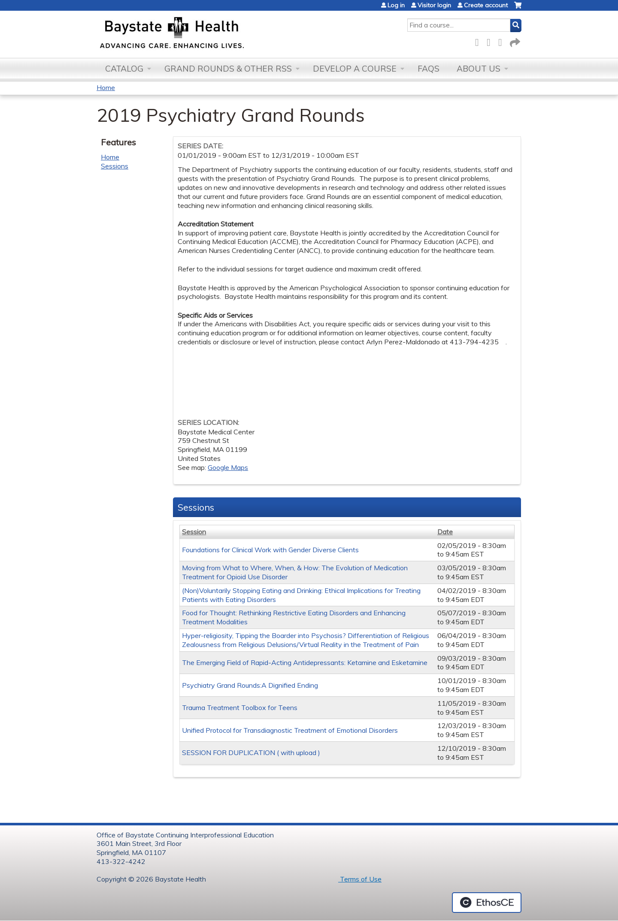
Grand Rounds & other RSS (228, 68)
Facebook (479, 41)
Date (445, 531)
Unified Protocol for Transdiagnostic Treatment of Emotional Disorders (290, 730)
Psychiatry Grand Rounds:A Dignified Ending (250, 685)
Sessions (114, 166)
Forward (514, 41)
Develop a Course (355, 68)
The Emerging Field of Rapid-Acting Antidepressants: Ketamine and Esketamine (304, 662)
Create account (486, 5)
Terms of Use (360, 879)
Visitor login (434, 5)
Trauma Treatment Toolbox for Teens (239, 707)
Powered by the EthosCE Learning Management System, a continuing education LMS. (486, 902)
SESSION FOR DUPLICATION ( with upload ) (251, 752)
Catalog (124, 68)
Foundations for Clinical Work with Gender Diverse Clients (270, 549)
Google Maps (228, 467)
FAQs (428, 68)
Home (106, 87)
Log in (396, 5)
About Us (478, 68)
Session (194, 531)
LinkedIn (502, 41)
